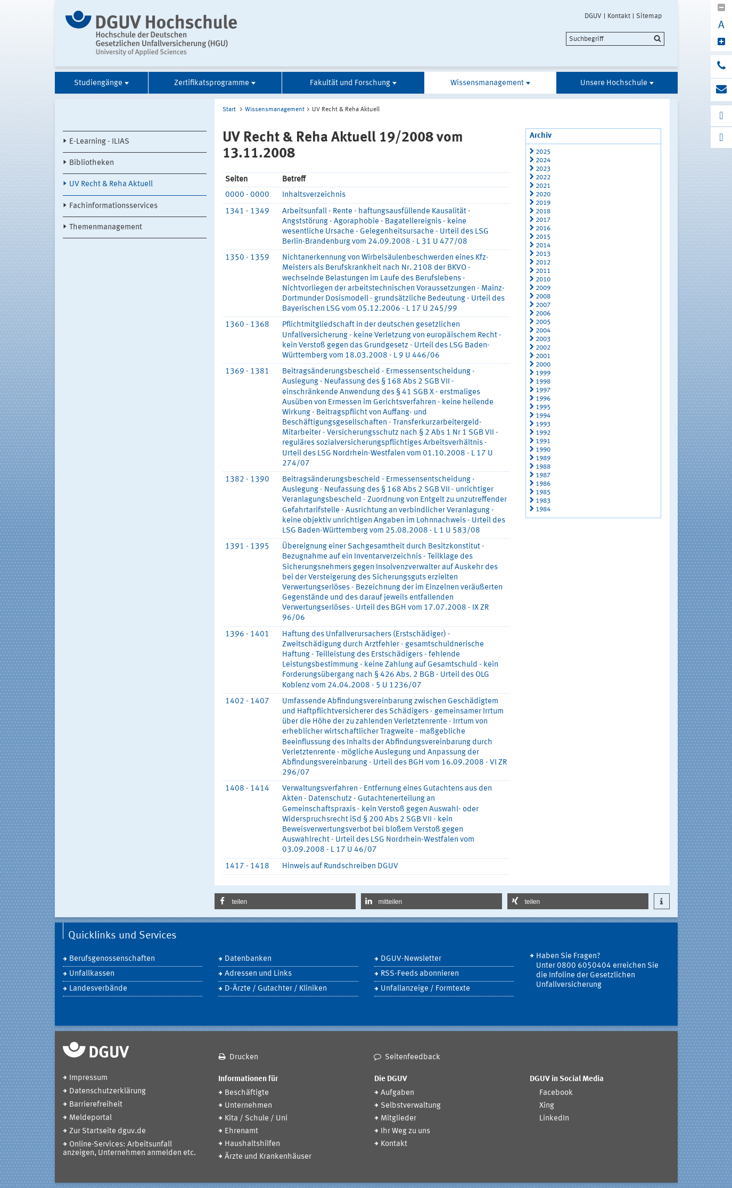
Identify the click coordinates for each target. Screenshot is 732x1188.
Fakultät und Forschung (350, 83)
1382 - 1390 (247, 480)
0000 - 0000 (247, 195)
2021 (543, 185)
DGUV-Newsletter (411, 959)
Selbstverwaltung (411, 1106)
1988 (543, 466)
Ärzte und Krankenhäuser (268, 1157)
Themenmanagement (105, 227)
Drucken (243, 1057)
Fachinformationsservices (113, 206)
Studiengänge (98, 83)
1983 (543, 500)
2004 (543, 330)
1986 (543, 483)
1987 (543, 475)
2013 (543, 254)
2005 (543, 322)
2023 (543, 168)
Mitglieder (398, 1119)
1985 (543, 492)
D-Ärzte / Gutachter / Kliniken (276, 989)
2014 (543, 245)
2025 (543, 151)
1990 (543, 449)
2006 (543, 313)
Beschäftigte (247, 1093)
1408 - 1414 (247, 789)
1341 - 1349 (247, 211)
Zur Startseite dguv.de (107, 1131)
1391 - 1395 (247, 547)
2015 (543, 237)
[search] (615, 39)
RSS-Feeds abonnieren (420, 974)
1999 (543, 373)
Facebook (556, 1093)
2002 (543, 347)
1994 (543, 415)
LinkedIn (554, 1119)
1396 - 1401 (247, 634)
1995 (543, 407)
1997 (543, 390)
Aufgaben (397, 1093)
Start (229, 109)
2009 (543, 288)
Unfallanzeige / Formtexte (425, 989)
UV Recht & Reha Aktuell (111, 184)
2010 (543, 279)
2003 (543, 339)
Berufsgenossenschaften (112, 959)
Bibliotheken (91, 163)
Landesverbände (98, 989)
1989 (543, 458)
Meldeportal (90, 1118)
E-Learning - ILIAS (99, 142)
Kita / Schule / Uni (256, 1119)
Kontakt (618, 16)
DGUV (593, 16)
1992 (543, 432)
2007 (543, 305)
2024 (543, 160)
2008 (543, 296)
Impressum (88, 1078)
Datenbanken (248, 959)
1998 (543, 381)
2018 (543, 211)
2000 (543, 364)
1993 (543, 424)
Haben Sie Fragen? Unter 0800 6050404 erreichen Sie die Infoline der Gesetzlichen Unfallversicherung (597, 970)
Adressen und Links (258, 974)
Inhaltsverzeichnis (314, 195)
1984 (543, 509)
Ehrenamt (241, 1131)
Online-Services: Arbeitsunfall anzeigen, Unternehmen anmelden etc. (129, 1149)
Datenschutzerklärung (107, 1091)
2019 (543, 203)
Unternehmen (248, 1106)
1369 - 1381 (247, 372)
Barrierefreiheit (95, 1105)
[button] (285, 901)
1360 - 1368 (247, 325)
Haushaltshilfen (252, 1144)
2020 (543, 194)
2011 (543, 271)
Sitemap (649, 16)
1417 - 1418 (247, 866)
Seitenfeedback (412, 1057)
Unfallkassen (91, 974)
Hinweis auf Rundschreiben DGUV (340, 866)
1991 (543, 441)
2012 (543, 262)
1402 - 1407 (247, 701)
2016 (543, 228)
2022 (543, 177)
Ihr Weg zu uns (405, 1131)
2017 (543, 220)
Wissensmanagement (487, 83)
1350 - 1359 (247, 258)
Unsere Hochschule (613, 83)
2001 (543, 356)
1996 (543, 398)
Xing (546, 1106)
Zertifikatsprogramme (211, 83)
